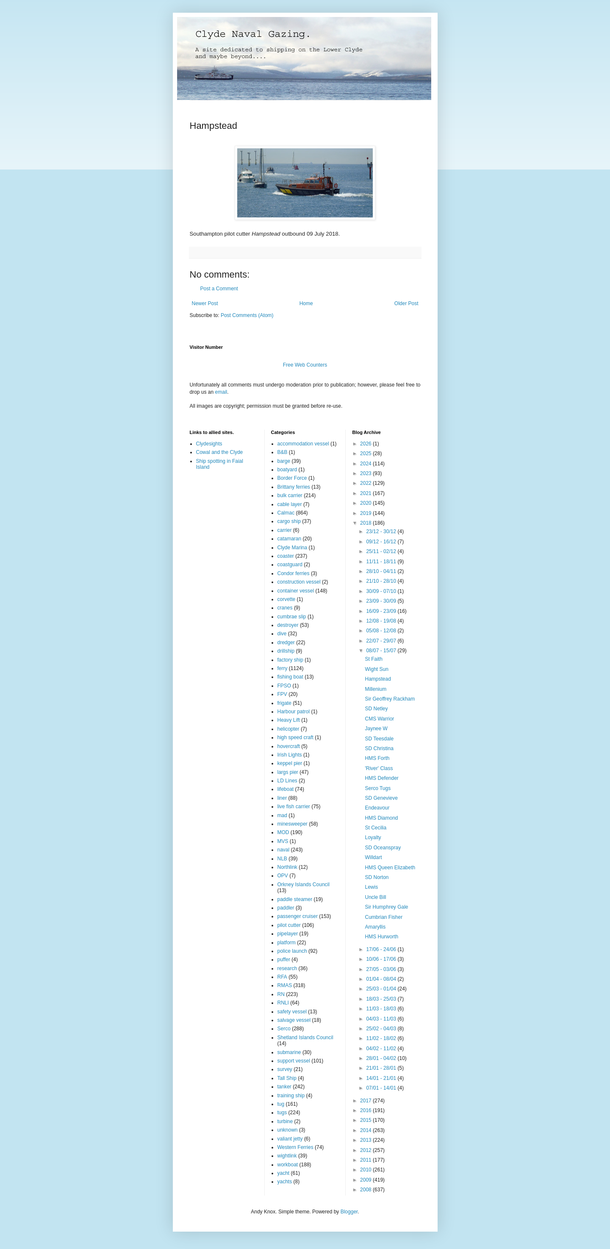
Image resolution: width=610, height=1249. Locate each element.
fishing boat (290, 677)
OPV (282, 876)
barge (284, 461)
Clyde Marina (292, 548)
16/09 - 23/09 (381, 611)
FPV (282, 694)
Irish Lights (289, 755)
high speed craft (295, 737)
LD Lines (287, 781)
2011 (366, 1160)
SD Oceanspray (383, 848)
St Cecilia (375, 828)
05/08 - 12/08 (381, 631)
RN (281, 994)
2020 (366, 503)
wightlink (287, 1156)
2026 (366, 444)
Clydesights (209, 444)
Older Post (406, 303)
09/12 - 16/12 (381, 542)
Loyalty (373, 837)
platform (286, 943)
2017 (366, 1101)
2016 (366, 1110)
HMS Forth (377, 758)
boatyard (287, 470)
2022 (366, 483)
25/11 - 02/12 (381, 551)
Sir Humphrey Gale (386, 907)
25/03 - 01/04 (381, 989)
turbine (285, 1121)
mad (282, 815)
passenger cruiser (297, 916)
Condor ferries (293, 573)
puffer (283, 959)
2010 (366, 1170)
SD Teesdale (379, 739)
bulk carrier (289, 495)
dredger (286, 642)
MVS (282, 841)
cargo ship (289, 521)
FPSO (284, 686)
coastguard (289, 564)
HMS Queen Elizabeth (390, 868)
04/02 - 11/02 (381, 1048)
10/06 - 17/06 (381, 959)
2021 (366, 493)
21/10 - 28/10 (381, 581)
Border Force (292, 478)
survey (284, 1069)
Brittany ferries (293, 487)
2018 (366, 523)
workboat (287, 1165)
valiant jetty (290, 1139)
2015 (366, 1120)
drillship (286, 651)
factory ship (290, 660)
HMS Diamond (381, 818)
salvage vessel (294, 1020)
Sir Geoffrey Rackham (390, 699)
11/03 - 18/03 (381, 1009)
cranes (285, 608)
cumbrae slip (291, 617)
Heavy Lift (288, 720)
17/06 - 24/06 (381, 949)
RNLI (283, 1003)
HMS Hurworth (381, 937)
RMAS (284, 985)
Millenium (375, 689)
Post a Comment (219, 289)
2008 (366, 1190)
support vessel (293, 1061)
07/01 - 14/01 (381, 1088)
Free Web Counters (305, 365)
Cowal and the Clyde (219, 452)
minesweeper (292, 824)
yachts (284, 1182)
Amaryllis (375, 927)
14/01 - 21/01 (381, 1078)
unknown (287, 1130)
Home (306, 303)
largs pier (287, 772)
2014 (366, 1130)
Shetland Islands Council (305, 1037)
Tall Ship (287, 1078)
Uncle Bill (375, 897)
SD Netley (376, 709)
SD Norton (376, 877)
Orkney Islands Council (303, 884)
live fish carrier (293, 806)
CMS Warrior (379, 719)
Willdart (373, 857)
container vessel (295, 591)
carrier (284, 530)
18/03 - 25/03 (381, 999)
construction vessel (299, 582)
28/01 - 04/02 (381, 1058)
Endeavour (377, 808)
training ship (291, 1096)
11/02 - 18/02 (381, 1038)
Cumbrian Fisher (383, 917)
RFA (282, 977)
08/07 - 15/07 (381, 651)
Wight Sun (376, 669)
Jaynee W (376, 729)
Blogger (349, 1212)
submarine (289, 1052)
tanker (284, 1087)
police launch (292, 951)
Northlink (287, 867)
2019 (366, 513)
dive (282, 634)
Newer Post (205, 303)
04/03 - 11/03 (381, 1019)
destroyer (288, 625)
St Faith (373, 659)
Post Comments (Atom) (247, 315)
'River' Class (379, 768)
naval (283, 850)
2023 (366, 473)
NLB (282, 859)
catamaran (289, 539)
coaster (285, 556)
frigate (284, 703)
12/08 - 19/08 (381, 621)
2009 (366, 1180)
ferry (282, 668)
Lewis (371, 887)
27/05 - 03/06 (381, 969)
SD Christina (379, 748)
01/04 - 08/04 (381, 979)
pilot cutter (289, 925)
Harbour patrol (293, 712)
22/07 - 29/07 (381, 641)
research (287, 968)
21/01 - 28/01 (381, 1068)
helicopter (288, 729)
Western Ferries (295, 1147)
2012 (366, 1150)
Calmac (286, 513)
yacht (283, 1173)
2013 (366, 1140)
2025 (366, 453)
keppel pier (289, 763)
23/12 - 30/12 (381, 531)
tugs (282, 1112)
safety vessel (292, 1012)
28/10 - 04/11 (381, 571)
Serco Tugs (378, 788)
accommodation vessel (303, 444)
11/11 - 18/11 (381, 562)
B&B (282, 452)
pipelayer (287, 934)
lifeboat (285, 789)
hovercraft (288, 746)
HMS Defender (381, 778)
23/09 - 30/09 (381, 601)
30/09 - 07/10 (381, 591)
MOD (283, 832)
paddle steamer (295, 899)
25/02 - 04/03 (381, 1029)
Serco (284, 1029)
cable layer (289, 504)
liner (282, 798)
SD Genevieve (381, 798)
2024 (366, 464)
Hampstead (378, 679)
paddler (285, 908)
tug (281, 1104)
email (221, 392)
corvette (286, 599)
